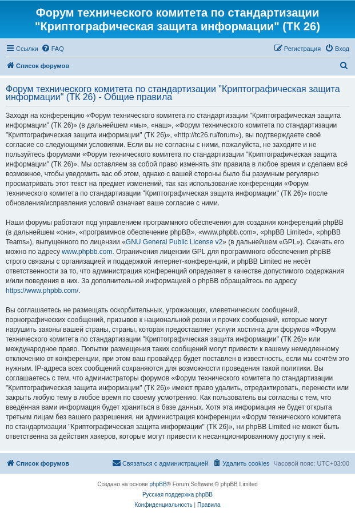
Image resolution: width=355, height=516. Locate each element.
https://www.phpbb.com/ (42, 291)
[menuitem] (52, 48)
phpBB (158, 484)
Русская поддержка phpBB (177, 494)
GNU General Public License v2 (174, 242)
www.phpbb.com (87, 252)
